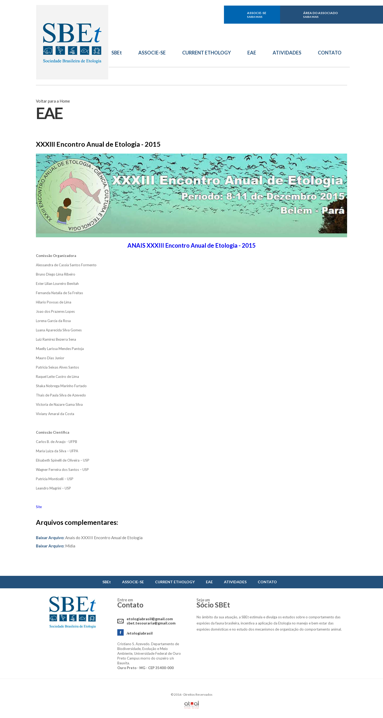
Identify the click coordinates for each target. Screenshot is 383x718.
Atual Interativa (191, 705)
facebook (196, 14)
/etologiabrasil (140, 633)
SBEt (116, 52)
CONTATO (330, 52)
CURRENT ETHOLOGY (206, 52)
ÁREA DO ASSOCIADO (320, 14)
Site (39, 507)
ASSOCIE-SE (256, 14)
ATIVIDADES (287, 52)
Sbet (72, 42)
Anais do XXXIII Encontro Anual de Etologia (89, 537)
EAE (251, 52)
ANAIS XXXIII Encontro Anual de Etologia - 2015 (191, 245)
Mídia (55, 546)
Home (65, 101)
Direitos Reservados (198, 694)
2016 (177, 694)
